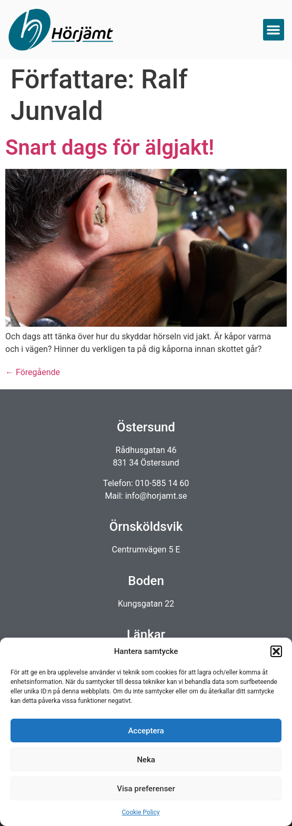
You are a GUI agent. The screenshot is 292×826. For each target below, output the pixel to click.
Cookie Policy (141, 812)
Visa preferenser (146, 788)
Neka (146, 759)
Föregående (32, 372)
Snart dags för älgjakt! (109, 147)
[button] (276, 651)
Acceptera (146, 731)
